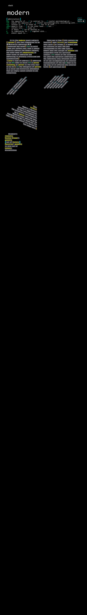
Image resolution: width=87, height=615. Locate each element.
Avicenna (60, 42)
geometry (59, 78)
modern (12, 92)
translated (72, 42)
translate (64, 84)
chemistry (50, 85)
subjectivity (28, 53)
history (55, 86)
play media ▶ (81, 20)
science (71, 51)
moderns (22, 40)
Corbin (56, 78)
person (11, 42)
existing (11, 65)
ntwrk (10, 5)
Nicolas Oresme (11, 138)
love (10, 61)
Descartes (53, 85)
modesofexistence (20, 83)
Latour (16, 85)
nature (57, 86)
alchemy (47, 86)
